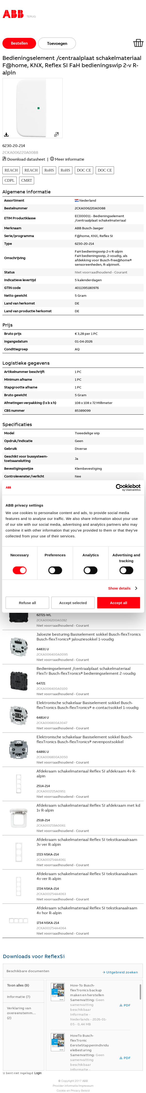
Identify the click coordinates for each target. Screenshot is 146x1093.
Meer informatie (69, 159)
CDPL (10, 180)
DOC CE (84, 170)
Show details (119, 588)
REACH (11, 170)
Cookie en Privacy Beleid (73, 1090)
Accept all (118, 603)
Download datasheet (26, 159)
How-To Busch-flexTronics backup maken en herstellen (87, 990)
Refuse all (27, 603)
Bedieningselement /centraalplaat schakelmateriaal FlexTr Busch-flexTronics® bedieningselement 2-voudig (86, 671)
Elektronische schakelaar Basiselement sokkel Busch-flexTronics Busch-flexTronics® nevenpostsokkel (85, 739)
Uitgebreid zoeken (120, 972)
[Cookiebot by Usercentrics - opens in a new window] (119, 487)
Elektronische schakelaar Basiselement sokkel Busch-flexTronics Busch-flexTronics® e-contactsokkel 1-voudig (87, 705)
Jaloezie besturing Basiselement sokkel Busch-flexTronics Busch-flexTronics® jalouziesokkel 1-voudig (89, 636)
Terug (31, 16)
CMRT (26, 180)
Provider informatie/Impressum (73, 1085)
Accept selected (73, 603)
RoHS (49, 170)
